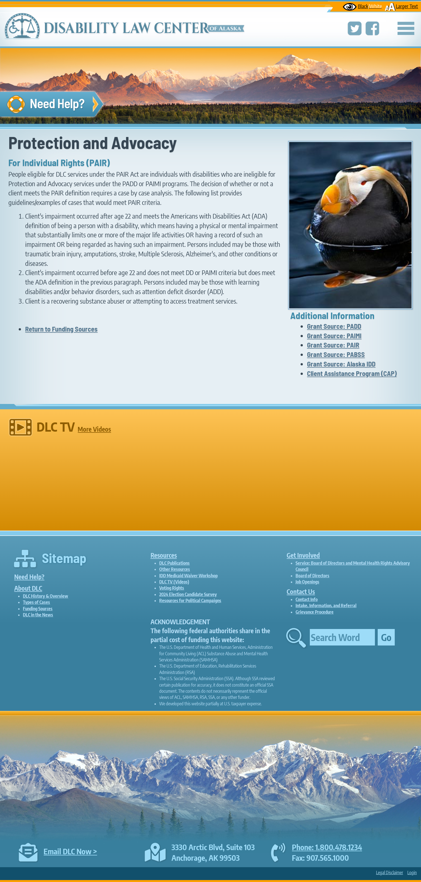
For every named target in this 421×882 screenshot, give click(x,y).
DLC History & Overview (45, 596)
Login (412, 872)
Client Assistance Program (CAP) (352, 373)
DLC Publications (174, 563)
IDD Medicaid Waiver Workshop (188, 575)
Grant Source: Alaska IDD (341, 364)
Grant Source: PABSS (336, 354)
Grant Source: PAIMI (334, 336)
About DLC (28, 588)
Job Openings (307, 582)
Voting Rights (171, 588)
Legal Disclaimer (389, 872)
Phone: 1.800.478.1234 (327, 847)
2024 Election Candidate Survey (188, 594)
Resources (164, 555)
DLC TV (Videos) (174, 582)
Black (362, 6)
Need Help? (29, 577)
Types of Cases (36, 602)
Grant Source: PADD (334, 326)
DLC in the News (38, 615)
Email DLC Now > (70, 851)
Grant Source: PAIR (333, 345)
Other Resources (174, 569)
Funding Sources (38, 608)
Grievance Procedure (315, 612)
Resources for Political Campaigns (190, 600)
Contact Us (301, 591)
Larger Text (401, 6)
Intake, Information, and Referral (326, 605)
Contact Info (307, 599)
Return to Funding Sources (61, 329)
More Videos (94, 429)
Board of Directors (312, 575)
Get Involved (303, 555)
